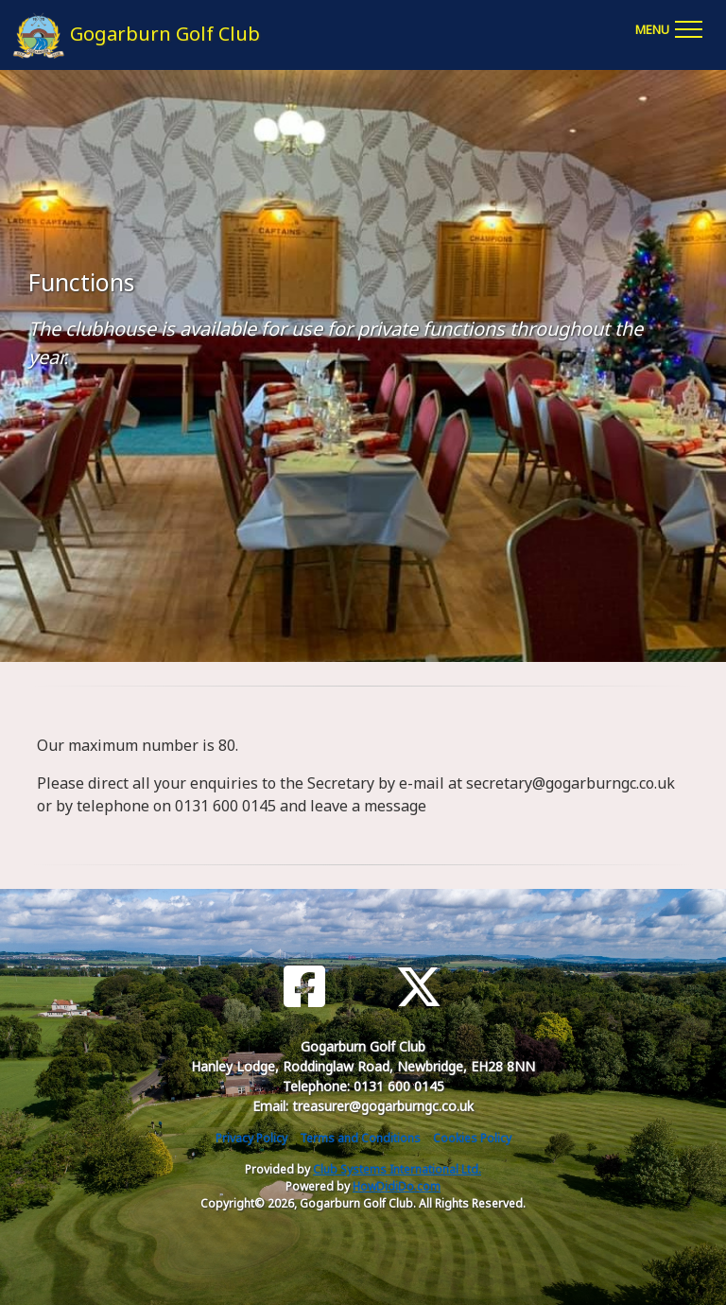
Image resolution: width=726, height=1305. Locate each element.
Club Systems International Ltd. (397, 1169)
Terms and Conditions (360, 1138)
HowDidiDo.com (397, 1186)
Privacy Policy (251, 1138)
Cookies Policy (472, 1138)
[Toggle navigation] (668, 26)
